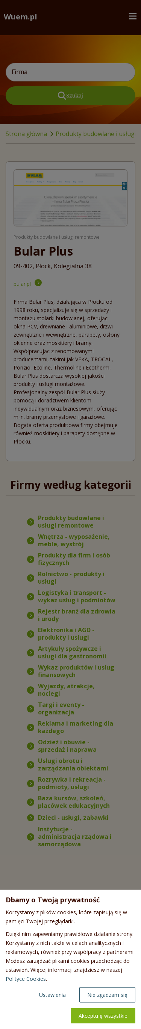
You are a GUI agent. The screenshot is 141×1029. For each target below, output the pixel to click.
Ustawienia (52, 994)
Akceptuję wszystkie (103, 1015)
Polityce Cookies (26, 978)
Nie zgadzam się (107, 994)
